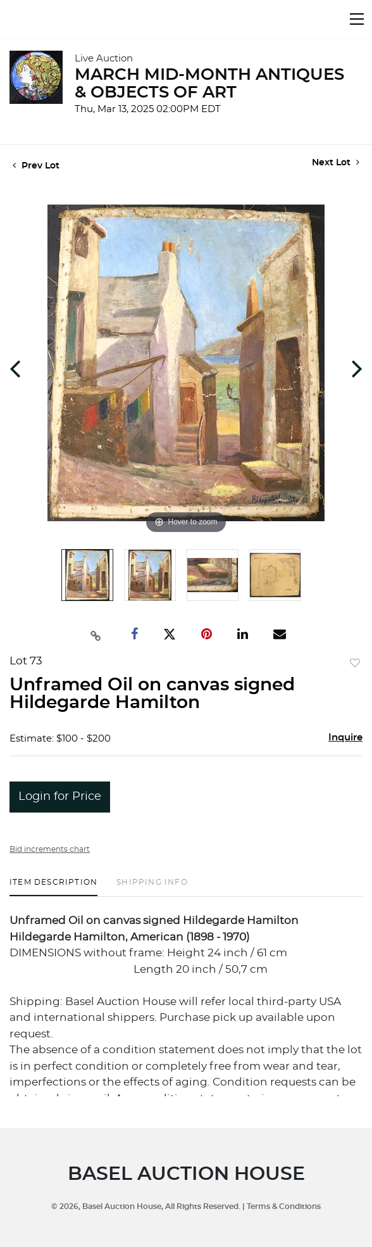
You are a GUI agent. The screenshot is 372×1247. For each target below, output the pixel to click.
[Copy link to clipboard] (96, 634)
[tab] (53, 887)
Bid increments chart (49, 849)
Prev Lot (36, 165)
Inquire (345, 737)
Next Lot (335, 162)
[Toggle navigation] (357, 19)
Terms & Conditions (284, 1206)
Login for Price (59, 796)
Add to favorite (355, 663)
